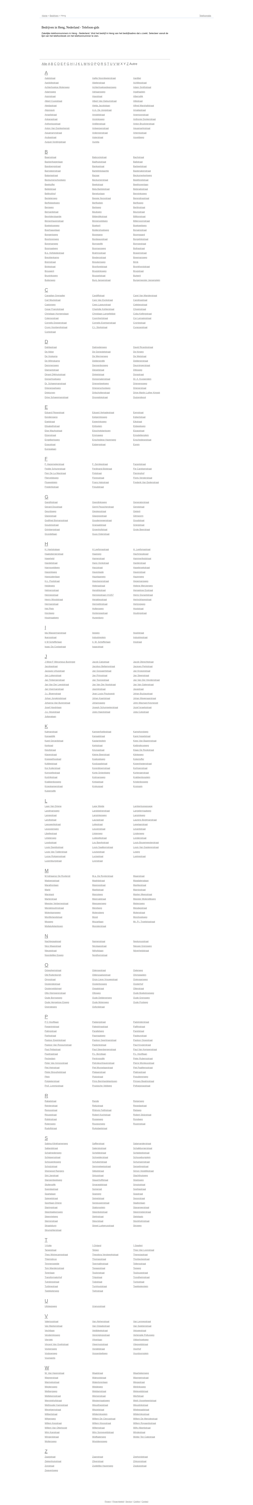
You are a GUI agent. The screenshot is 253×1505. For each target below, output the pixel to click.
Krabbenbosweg (53, 781)
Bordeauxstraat (100, 239)
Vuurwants (50, 1358)
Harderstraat (139, 563)
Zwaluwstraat (140, 1465)
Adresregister (205, 4)
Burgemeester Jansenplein (146, 280)
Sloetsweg (138, 1180)
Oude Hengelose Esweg (57, 1002)
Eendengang (51, 417)
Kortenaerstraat (141, 772)
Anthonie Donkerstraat (144, 119)
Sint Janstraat (52, 1175)
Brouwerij (49, 271)
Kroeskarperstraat (54, 786)
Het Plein (49, 608)
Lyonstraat (97, 861)
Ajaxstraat (97, 96)
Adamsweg (50, 91)
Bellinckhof (50, 193)
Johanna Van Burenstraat (57, 703)
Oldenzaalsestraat (101, 975)
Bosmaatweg (51, 248)
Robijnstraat (51, 1119)
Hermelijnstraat (99, 604)
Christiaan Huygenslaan (57, 313)
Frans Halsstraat (100, 482)
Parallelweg (98, 1031)
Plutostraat (97, 1076)
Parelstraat (138, 1031)
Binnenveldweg (100, 221)
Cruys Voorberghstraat (56, 327)
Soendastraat (51, 1189)
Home (45, 15)
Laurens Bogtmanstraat (145, 819)
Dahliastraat (51, 347)
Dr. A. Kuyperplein (142, 379)
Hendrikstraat (99, 590)
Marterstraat (51, 899)
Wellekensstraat (53, 1396)
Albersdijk (138, 96)
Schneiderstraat (100, 1157)
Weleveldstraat (140, 1391)
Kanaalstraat (98, 736)
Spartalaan (50, 1193)
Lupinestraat (139, 856)
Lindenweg (138, 833)
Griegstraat (138, 525)
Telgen (95, 1250)
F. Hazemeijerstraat (54, 464)
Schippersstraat (52, 1157)
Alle (44, 64)
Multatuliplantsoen (54, 926)
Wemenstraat (99, 1396)
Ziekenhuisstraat (53, 1461)
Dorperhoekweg (53, 379)
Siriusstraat (98, 1175)
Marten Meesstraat (142, 894)
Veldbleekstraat (100, 1330)
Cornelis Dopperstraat (56, 322)
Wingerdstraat (52, 1437)
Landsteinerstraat (101, 810)
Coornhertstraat (100, 318)
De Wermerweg (100, 356)
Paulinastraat (51, 1054)
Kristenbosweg (140, 781)
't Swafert (138, 1245)
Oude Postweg (140, 1002)
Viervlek (49, 1339)
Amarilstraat (51, 114)
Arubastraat (50, 137)
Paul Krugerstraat (142, 1045)
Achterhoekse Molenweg (57, 87)
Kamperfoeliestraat (101, 731)
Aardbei (137, 78)
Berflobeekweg (52, 202)
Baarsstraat (50, 157)
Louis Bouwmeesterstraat (146, 842)
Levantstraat (139, 829)
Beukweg (97, 212)
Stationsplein (98, 1207)
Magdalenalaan (141, 880)
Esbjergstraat (99, 444)
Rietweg (137, 1110)
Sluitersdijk (50, 1184)
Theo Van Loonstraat (143, 1250)
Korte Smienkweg (101, 772)
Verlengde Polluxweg (143, 1335)
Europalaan (50, 449)
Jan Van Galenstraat (143, 684)
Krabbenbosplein (141, 777)
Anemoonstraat (141, 114)
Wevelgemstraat (53, 1409)
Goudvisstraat (52, 525)
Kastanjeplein (99, 740)
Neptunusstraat (141, 941)
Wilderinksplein (99, 1414)
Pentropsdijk (98, 1058)
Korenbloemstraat (101, 768)
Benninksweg (140, 193)
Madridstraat (98, 880)
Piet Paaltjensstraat (143, 1067)
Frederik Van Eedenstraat (146, 482)
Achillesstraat (140, 82)
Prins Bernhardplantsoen (104, 1081)
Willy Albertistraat (142, 1427)
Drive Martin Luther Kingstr (146, 392)
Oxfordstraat (98, 1006)
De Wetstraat (139, 356)
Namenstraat (98, 941)
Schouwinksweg (53, 1162)
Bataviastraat (51, 175)
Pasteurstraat (140, 1035)
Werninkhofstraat (53, 1400)
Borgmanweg (51, 243)
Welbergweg (51, 1391)
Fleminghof (138, 473)
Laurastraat (98, 819)
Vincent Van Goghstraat (57, 1344)
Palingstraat (51, 1031)
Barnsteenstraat (53, 171)
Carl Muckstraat (53, 300)
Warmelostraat (52, 1382)
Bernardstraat (52, 212)
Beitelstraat (50, 189)
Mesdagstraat (140, 908)
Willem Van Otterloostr (56, 1427)
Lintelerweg (50, 838)
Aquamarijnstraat (141, 128)
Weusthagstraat (100, 1405)
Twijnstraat (97, 1291)
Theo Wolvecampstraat (56, 1254)
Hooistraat (138, 608)
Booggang (97, 234)
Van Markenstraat (54, 1326)
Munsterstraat (99, 926)
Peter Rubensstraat (143, 1058)
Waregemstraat (141, 1377)
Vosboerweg (51, 1353)
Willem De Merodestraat (145, 1418)
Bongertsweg (51, 234)
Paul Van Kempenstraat (145, 1049)
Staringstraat (51, 1207)
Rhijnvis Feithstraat (102, 1110)
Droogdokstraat (100, 397)
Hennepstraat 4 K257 (103, 595)
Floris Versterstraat (142, 477)
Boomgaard (139, 234)
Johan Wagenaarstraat (144, 698)
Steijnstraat (98, 1216)
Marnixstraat (139, 889)
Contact (145, 1501)
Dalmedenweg (99, 347)
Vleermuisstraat (100, 1344)
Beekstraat (97, 184)
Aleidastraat (51, 105)
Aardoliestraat (52, 82)
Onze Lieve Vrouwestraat (105, 979)
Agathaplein (139, 91)
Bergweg (49, 207)
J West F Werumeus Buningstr (60, 661)
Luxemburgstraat (53, 861)
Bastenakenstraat (142, 171)
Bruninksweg (51, 275)
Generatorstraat (141, 502)
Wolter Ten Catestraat (144, 1437)
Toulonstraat (98, 1272)
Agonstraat (50, 96)
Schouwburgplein (142, 1157)
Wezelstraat (98, 1409)
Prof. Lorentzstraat (54, 1085)
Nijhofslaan (97, 950)
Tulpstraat (97, 1281)
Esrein (136, 444)
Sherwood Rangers (54, 1171)
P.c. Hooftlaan (140, 1054)
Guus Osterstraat (101, 534)
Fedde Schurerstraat (55, 468)
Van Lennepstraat (142, 1321)
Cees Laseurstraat (101, 304)
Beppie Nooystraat (101, 198)
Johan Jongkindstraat (55, 698)
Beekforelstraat (140, 180)
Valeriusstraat (52, 1321)
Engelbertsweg (52, 439)
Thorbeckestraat (141, 1259)
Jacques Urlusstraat (55, 671)
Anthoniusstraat (52, 123)
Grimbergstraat (52, 529)
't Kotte (48, 1245)
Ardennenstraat (100, 132)
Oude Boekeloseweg (143, 993)
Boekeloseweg (52, 225)
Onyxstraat (50, 979)
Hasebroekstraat (141, 567)
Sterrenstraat (51, 1221)
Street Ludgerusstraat (103, 1225)
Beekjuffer (50, 184)
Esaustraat (50, 444)
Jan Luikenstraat (53, 675)
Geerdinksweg (99, 502)
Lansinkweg (139, 815)
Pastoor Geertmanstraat (104, 1040)
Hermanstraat (52, 604)
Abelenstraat (98, 82)
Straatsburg (50, 1225)
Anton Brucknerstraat (143, 123)
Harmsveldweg (52, 567)
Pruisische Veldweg (102, 1085)
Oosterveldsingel (53, 988)
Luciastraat (97, 856)
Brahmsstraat (99, 253)
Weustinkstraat (140, 1405)
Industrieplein (99, 637)
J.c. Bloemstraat (53, 693)
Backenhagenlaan (54, 161)
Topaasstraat (98, 1268)
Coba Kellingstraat (142, 313)
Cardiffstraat (98, 295)
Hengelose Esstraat (143, 590)
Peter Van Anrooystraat (56, 1063)
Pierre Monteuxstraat (143, 1063)
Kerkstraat (97, 745)
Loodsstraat (51, 842)
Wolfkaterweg (99, 1437)
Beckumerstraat (100, 180)
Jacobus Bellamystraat (103, 666)
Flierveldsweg (52, 477)
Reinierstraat (51, 1105)
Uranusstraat (98, 1306)
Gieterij (136, 511)
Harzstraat (97, 567)
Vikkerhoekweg (141, 1339)
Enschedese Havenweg (104, 439)
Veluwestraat (139, 1330)
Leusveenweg (52, 829)
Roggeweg (97, 1119)
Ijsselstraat (138, 633)
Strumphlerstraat (53, 1230)
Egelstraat (50, 421)
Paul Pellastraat (53, 1049)
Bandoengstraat (53, 166)
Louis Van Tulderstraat (56, 851)
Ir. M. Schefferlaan (101, 642)
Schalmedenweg (53, 1152)
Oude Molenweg (100, 1002)
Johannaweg (98, 703)
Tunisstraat (138, 1281)
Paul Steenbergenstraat (104, 1049)
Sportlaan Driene (53, 1203)
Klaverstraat (51, 754)
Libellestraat (51, 833)
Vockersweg (51, 1349)
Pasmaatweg (98, 1035)
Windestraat (139, 1432)
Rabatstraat (50, 1101)
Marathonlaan (52, 885)
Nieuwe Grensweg (142, 946)
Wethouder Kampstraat (56, 1405)
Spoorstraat (139, 1198)
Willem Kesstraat (53, 1423)
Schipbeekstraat (141, 1152)
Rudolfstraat (51, 1128)
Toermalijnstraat (100, 1263)
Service (129, 1501)
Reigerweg (138, 1101)
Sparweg (96, 1193)
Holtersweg (98, 608)
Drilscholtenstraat (101, 392)
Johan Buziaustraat (143, 693)
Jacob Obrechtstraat (143, 661)
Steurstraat (97, 1221)
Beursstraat (139, 212)
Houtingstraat (140, 613)
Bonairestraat (140, 230)
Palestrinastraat (100, 1026)
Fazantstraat (139, 464)
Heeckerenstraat (100, 581)
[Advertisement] (103, 48)
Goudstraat (138, 520)
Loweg (136, 851)
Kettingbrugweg (141, 745)
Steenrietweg (51, 1216)
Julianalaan (50, 716)
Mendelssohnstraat (54, 908)
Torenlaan (50, 1272)
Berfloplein (97, 202)
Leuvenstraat (98, 829)
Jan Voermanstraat (54, 689)
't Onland (96, 1245)
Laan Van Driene (53, 806)
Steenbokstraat (99, 1212)
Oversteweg (51, 1006)
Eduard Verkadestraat (103, 412)
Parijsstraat (50, 1035)
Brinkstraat (50, 266)
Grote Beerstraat (141, 529)
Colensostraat (52, 318)
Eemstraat (138, 412)
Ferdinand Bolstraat (102, 468)
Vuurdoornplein (141, 1353)
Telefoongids (205, 15)
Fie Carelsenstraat (142, 468)
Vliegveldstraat (140, 1344)
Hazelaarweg (99, 576)
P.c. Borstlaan (99, 1054)
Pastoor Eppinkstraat (55, 1040)
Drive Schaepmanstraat (56, 397)
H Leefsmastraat (100, 549)
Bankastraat (98, 166)
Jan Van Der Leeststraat (57, 684)
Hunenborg (97, 617)
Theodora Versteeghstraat (105, 1254)
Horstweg (49, 613)
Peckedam (50, 1058)
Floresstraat (98, 477)
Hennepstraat (51, 595)
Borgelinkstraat (140, 239)
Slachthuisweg (140, 1175)
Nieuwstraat (51, 950)
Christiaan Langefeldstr (104, 313)
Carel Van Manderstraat (145, 295)
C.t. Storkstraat (99, 327)
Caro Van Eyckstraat (102, 300)
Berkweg (96, 207)
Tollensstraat (139, 1263)
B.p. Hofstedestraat (54, 253)
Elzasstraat (138, 430)
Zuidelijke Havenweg (102, 1465)
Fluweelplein (51, 482)
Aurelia (95, 142)
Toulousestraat (140, 1272)
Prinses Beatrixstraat (143, 1081)
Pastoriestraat (99, 1045)
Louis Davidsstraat (54, 847)
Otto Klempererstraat (55, 993)
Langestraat (51, 815)
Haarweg (96, 554)
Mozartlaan (97, 921)
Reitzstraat (97, 1105)
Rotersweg (50, 1123)
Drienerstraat (139, 388)
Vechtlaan (50, 1330)
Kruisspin (137, 786)
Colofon (137, 1501)
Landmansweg (52, 810)
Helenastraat (98, 585)
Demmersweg (52, 365)
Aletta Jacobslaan (101, 105)
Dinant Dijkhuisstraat (55, 374)
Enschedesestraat (142, 439)
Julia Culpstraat (141, 712)
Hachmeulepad (140, 554)
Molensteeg (98, 912)
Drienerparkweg (53, 388)
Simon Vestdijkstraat (143, 1171)
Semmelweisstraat (101, 1166)
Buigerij (137, 275)
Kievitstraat (50, 750)
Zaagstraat (50, 1456)
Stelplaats (138, 1216)
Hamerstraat (98, 558)
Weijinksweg (139, 1386)
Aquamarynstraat (53, 132)
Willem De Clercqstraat (103, 1418)
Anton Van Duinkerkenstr (57, 128)
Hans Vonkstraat (100, 563)
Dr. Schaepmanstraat (55, 383)
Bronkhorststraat (141, 266)
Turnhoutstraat (99, 1286)
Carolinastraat (140, 300)
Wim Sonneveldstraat (103, 1432)
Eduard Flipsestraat (54, 412)
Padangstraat (99, 1022)
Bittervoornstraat (141, 221)
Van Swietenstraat (142, 1326)
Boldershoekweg (100, 230)
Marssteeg (97, 894)
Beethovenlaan (140, 184)
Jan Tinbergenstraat (55, 680)
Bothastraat (139, 248)
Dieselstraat (98, 370)
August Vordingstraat (55, 142)
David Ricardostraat (143, 347)
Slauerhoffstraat (100, 1180)
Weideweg (97, 1386)
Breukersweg (99, 262)
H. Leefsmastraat (141, 549)
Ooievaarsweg (140, 979)
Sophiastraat (139, 1189)
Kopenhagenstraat (142, 763)
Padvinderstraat (141, 1022)
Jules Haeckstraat (101, 712)
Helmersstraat (52, 590)
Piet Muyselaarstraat (102, 1067)
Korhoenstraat (140, 768)
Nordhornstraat (99, 955)
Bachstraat (138, 157)
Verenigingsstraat (101, 1335)
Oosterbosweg (99, 984)
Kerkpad (49, 745)
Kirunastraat (98, 750)
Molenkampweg (53, 912)
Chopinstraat (139, 309)
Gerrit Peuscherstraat (103, 506)
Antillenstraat (98, 123)
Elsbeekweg (139, 426)
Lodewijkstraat (99, 838)
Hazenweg (138, 576)
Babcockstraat (99, 157)
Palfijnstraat (139, 1026)
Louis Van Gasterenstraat (146, 847)
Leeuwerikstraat (53, 824)
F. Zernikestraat (100, 464)
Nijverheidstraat (141, 950)
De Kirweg (138, 351)
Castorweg (50, 304)
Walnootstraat (99, 1377)
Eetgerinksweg (99, 417)
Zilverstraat (97, 1461)
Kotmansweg (98, 777)
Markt (47, 889)
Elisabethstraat (52, 426)
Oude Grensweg (141, 997)
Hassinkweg (51, 572)
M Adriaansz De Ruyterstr (58, 876)
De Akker (49, 351)
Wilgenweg (50, 1418)
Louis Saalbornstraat (102, 847)
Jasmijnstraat (99, 689)
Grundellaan (51, 534)
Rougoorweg (98, 1123)
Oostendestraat (52, 984)
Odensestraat (99, 970)
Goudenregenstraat (102, 520)
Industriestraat (140, 637)
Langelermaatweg (142, 810)
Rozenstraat (139, 1123)
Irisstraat (137, 642)
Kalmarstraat (51, 731)
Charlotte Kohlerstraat (103, 309)
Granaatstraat (99, 525)
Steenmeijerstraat (142, 1212)
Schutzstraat (51, 1166)
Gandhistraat (51, 502)
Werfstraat (138, 1396)
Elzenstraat (50, 435)
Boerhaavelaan (52, 230)
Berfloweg (138, 202)
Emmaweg (97, 435)
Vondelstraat (98, 1349)
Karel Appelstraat (141, 736)
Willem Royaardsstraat (144, 1423)
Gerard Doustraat (53, 506)
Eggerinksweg (99, 421)
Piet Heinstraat (52, 1067)
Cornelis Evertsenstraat (104, 322)
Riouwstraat (51, 1114)
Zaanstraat (97, 1456)
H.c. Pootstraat (52, 581)
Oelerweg (138, 970)
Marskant (49, 894)
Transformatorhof (53, 1277)
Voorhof (137, 1349)
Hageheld (50, 558)
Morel (95, 917)
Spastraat (138, 1193)
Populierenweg (140, 1076)
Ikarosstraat (51, 637)
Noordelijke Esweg (54, 955)
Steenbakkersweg (54, 1212)
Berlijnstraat (139, 207)
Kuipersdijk (50, 791)
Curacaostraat (140, 327)
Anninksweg (98, 119)
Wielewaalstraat (141, 1409)
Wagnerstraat (51, 1377)
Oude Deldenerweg (102, 997)
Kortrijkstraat (51, 777)
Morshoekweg (140, 917)
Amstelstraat (98, 114)
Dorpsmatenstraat (101, 379)
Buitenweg (50, 280)
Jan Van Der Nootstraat (104, 684)
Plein (47, 1076)
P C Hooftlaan (52, 1022)
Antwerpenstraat (100, 128)
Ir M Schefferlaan (53, 642)
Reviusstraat (51, 1110)
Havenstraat (139, 572)
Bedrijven (54, 15)
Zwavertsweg (51, 1470)
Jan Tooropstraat (100, 680)
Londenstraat (139, 838)
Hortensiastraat (100, 613)
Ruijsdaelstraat (99, 1128)
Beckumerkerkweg (142, 175)
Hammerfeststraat (142, 558)
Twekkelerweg (52, 1291)
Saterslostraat (99, 1148)
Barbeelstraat (140, 166)
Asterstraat (97, 137)
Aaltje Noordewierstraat (104, 78)
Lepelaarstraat (140, 824)
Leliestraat (97, 824)
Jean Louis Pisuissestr (103, 693)
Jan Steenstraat (141, 675)
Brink (135, 262)
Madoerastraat (52, 880)
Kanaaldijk (50, 736)
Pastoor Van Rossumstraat (58, 1045)
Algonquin (50, 110)
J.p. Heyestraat (52, 712)
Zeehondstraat (140, 1456)
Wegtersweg (51, 1386)
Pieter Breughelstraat (55, 1072)
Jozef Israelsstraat (142, 707)
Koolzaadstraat (99, 763)
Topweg (137, 1268)
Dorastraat (138, 374)
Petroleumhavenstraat (103, 1063)
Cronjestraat (139, 322)
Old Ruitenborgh (53, 975)
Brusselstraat (99, 275)
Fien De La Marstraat (55, 473)
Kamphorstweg (140, 731)
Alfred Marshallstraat (143, 105)
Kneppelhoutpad (53, 759)
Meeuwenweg (99, 903)
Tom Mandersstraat (54, 1268)
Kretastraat (97, 781)
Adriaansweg (98, 91)
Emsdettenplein (141, 435)
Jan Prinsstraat (99, 675)
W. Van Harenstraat (54, 1373)
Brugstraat (138, 271)
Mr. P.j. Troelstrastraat (144, 921)
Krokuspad (97, 786)
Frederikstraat (52, 487)
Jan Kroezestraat (141, 671)
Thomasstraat (99, 1259)
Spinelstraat (98, 1198)
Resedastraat (140, 1105)
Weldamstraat (99, 1391)
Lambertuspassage (143, 806)
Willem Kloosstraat (101, 1423)
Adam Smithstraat (142, 87)
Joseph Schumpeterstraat (105, 707)
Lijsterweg (97, 833)
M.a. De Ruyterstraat (102, 876)
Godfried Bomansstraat (56, 520)
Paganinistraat (52, 1026)
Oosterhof (138, 984)
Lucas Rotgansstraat (55, 856)
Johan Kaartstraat (101, 698)
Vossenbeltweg (99, 1353)
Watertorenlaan (100, 1382)
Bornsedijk (97, 243)
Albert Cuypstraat (53, 101)
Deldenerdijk (98, 360)
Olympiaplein (139, 975)
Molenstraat (139, 912)
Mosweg (49, 921)
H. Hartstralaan (52, 549)
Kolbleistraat (51, 763)
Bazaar (95, 175)
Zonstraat (49, 1465)
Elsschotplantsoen (101, 430)
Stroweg (137, 1225)
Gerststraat (138, 506)
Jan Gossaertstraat (101, 671)
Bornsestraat (139, 243)
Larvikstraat (50, 819)
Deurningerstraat (141, 365)
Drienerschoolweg (101, 388)
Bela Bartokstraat (101, 189)
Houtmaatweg (52, 617)
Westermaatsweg (101, 1400)
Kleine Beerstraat (101, 754)
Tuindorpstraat (52, 1281)
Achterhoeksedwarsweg (104, 87)
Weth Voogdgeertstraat (144, 1400)
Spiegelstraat (51, 1198)
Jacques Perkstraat (143, 666)
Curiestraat (50, 332)
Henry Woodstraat (54, 599)
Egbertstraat (139, 417)
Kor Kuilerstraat (52, 768)
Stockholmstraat (141, 1221)
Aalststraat (50, 78)
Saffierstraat (98, 1143)
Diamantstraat (52, 370)
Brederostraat (99, 257)
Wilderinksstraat (141, 1414)
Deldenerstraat (140, 360)
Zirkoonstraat (139, 1461)
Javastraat (138, 689)
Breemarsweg (140, 257)
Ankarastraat (51, 119)
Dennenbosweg (100, 365)
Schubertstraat (99, 1162)
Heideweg (50, 585)
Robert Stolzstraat (142, 1114)
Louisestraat (98, 851)
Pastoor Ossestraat (143, 1040)
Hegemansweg (140, 581)
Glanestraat (50, 516)
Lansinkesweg (99, 815)
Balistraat (138, 161)
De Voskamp (51, 356)
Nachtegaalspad (53, 941)
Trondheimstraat (141, 1277)
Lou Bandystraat (100, 842)
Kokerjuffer (138, 759)
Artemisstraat (140, 132)
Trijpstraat (97, 1277)
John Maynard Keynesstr (145, 703)
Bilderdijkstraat (99, 216)
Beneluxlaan (98, 193)
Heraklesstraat (99, 599)
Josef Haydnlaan (53, 707)
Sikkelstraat (98, 1171)
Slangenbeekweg (53, 1180)
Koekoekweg (98, 759)
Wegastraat (139, 1382)
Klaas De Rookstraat (143, 750)
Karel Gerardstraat (54, 740)
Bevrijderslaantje (53, 216)
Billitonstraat (139, 216)
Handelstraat (51, 563)
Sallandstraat (51, 1148)
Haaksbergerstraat (54, 554)
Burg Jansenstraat (101, 280)
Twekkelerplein (140, 1286)
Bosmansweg (99, 248)
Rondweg (138, 1119)
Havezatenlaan (52, 576)
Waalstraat (97, 1373)
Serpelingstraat (140, 1166)
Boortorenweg (52, 239)
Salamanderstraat (142, 1143)
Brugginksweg (99, 271)
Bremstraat (50, 262)
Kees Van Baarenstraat (144, 740)
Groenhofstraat (99, 529)
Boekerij (96, 225)
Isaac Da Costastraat (55, 646)
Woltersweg (51, 1441)
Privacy (108, 1501)
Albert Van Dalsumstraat (104, 101)
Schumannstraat (141, 1162)
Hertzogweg (139, 604)
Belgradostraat (140, 189)
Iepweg (96, 633)
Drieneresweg (140, 383)
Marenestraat (99, 885)
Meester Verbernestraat (56, 903)
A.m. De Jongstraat (102, 110)
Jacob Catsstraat (100, 661)
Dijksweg (137, 370)
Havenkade (98, 572)
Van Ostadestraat (101, 1326)
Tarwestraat (50, 1250)
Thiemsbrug (51, 1259)
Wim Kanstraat (52, 1432)
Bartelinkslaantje (100, 171)
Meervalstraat (99, 899)
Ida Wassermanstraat (55, 633)
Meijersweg (139, 903)
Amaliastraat (139, 110)
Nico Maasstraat (53, 946)
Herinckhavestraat (142, 599)
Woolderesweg (99, 1441)
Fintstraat (97, 473)
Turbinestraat (51, 1286)
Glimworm (138, 516)
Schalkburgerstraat (142, 1148)
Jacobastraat (51, 666)
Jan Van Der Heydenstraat (146, 680)
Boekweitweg (140, 225)
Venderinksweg (52, 1335)
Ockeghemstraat (53, 970)
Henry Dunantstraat (143, 595)
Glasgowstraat (99, 516)
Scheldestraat (99, 1152)
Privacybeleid (118, 1501)
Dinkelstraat (98, 374)
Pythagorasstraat (141, 1085)
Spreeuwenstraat (100, 1203)
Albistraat (138, 101)
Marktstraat (98, 889)
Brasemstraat (140, 253)
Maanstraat (139, 876)
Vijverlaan (97, 1339)
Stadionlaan (139, 1203)
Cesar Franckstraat (54, 309)
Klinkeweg (138, 754)
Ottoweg (96, 993)
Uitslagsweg (51, 1306)
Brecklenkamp (52, 257)
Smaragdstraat (99, 1184)
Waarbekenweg (141, 1373)
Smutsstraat (139, 1184)
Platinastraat (139, 1072)
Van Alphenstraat (100, 1321)
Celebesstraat (140, 304)
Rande (95, 1101)
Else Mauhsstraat (53, 430)
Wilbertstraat (51, 1414)
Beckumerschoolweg (55, 180)
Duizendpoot (139, 397)
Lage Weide (98, 806)
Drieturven (50, 392)
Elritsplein (97, 426)
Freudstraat (98, 487)
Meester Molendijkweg (144, 899)
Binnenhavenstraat (54, 221)
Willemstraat (98, 1427)
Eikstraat (137, 421)
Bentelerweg (51, 198)
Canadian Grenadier (55, 295)
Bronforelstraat (99, 266)
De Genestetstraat (101, 351)
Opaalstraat (98, 988)
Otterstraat (138, 988)
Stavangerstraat (141, 1207)
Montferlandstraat (53, 917)
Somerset (97, 1189)
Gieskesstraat (99, 511)
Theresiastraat (140, 1254)
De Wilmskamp (52, 360)
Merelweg (97, 908)
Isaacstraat (97, 646)
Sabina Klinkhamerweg (56, 1143)
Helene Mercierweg (143, 585)
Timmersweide (52, 1263)
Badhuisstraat (99, 161)
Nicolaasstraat (99, 946)
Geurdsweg (50, 511)
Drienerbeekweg (100, 383)
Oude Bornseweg (53, 997)
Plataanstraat (99, 1072)
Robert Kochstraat (101, 1114)
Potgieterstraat (52, 1081)
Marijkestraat (139, 885)
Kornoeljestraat (52, 772)
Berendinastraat (141, 198)
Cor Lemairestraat (142, 318)
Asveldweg (138, 137)
